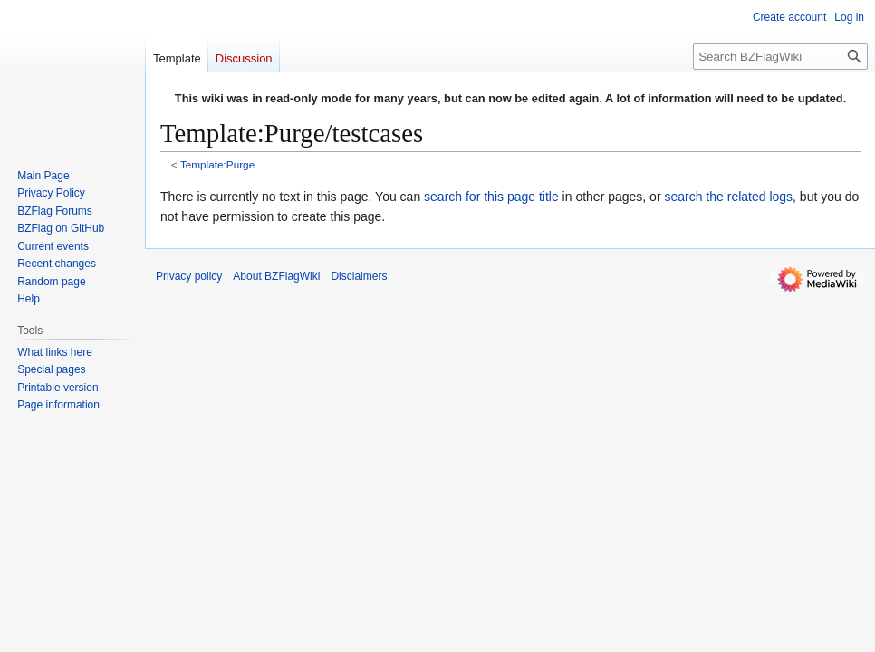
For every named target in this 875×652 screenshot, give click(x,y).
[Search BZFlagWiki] (780, 56)
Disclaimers (359, 276)
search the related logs (728, 196)
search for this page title (491, 196)
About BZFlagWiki (276, 276)
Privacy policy (189, 276)
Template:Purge (217, 164)
